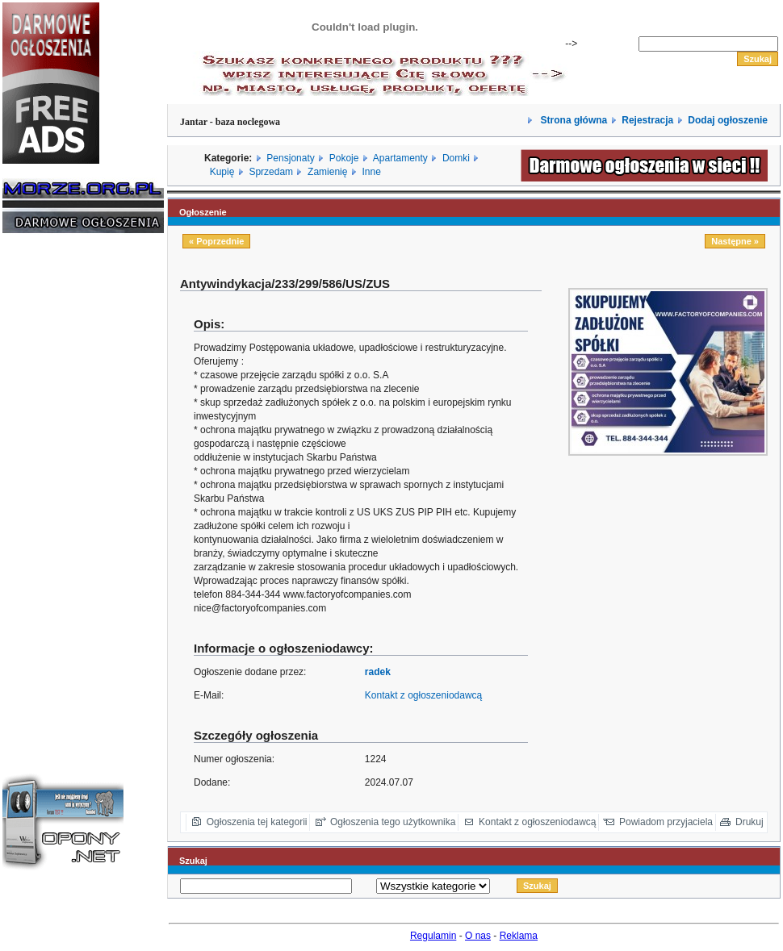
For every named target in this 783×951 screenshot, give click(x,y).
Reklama (519, 935)
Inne (371, 171)
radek (378, 672)
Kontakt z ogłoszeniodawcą (423, 695)
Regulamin (433, 935)
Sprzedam (271, 171)
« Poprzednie (216, 241)
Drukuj (749, 822)
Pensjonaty (290, 158)
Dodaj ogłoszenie (728, 120)
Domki (456, 158)
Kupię (222, 171)
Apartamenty (400, 158)
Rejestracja (647, 120)
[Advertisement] (50, 490)
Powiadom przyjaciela (666, 822)
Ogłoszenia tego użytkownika (392, 822)
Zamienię (327, 171)
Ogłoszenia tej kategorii (257, 822)
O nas (478, 935)
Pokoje (344, 158)
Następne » (735, 241)
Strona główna (572, 120)
